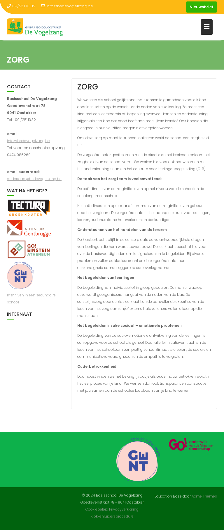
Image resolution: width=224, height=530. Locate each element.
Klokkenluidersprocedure (112, 513)
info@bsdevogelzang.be (67, 6)
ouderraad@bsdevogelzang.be (34, 178)
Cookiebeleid (96, 506)
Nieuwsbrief (202, 7)
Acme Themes (204, 495)
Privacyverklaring (124, 506)
